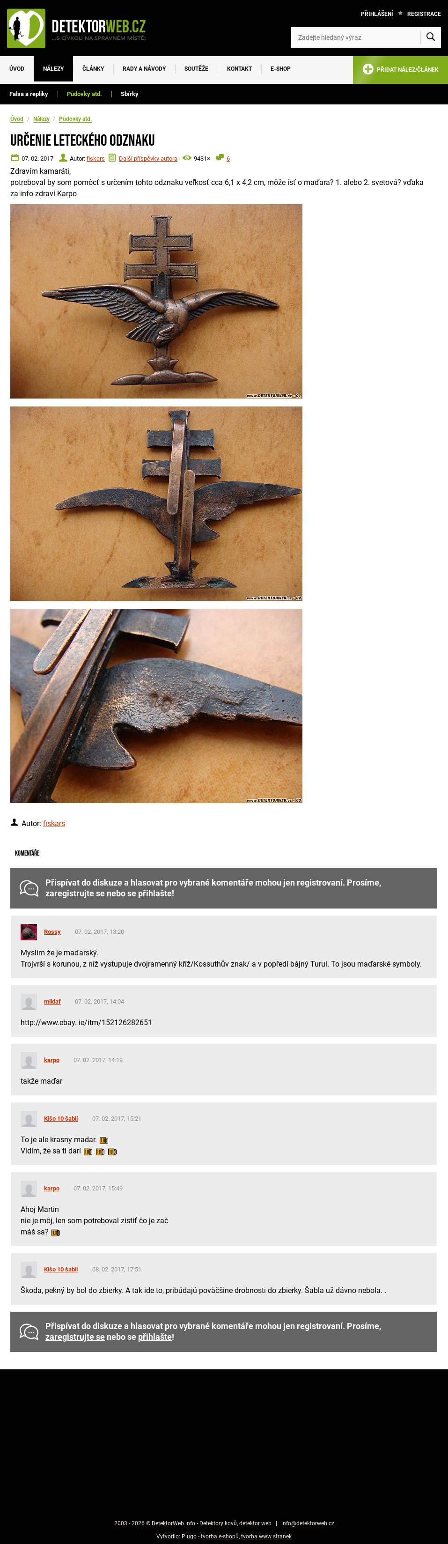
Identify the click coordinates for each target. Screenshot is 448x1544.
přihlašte (155, 893)
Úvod (16, 69)
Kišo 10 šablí (61, 1118)
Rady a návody (144, 69)
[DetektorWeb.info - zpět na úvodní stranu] (81, 28)
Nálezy (53, 69)
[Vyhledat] (430, 37)
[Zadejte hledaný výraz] (366, 37)
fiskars (96, 158)
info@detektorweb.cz (307, 1523)
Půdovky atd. (84, 93)
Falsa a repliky (28, 93)
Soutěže (196, 69)
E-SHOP (281, 69)
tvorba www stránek (266, 1536)
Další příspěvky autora (148, 158)
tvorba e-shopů (220, 1536)
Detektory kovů (218, 1523)
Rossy (52, 931)
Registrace (424, 14)
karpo (51, 1060)
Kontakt (239, 69)
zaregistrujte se (75, 893)
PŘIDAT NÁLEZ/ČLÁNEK (400, 71)
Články (93, 69)
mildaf (52, 1001)
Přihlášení (377, 14)
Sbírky (130, 93)
